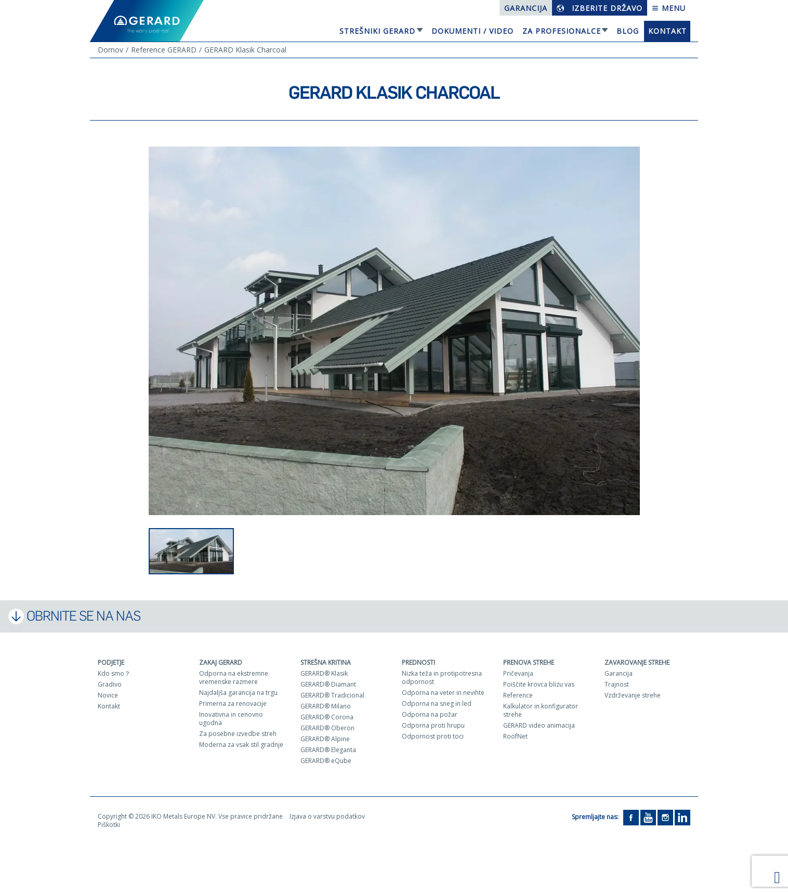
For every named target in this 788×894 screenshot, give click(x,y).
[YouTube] (648, 816)
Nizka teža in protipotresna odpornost (442, 677)
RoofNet (515, 736)
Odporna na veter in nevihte (443, 692)
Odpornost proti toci (433, 736)
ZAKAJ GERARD (220, 662)
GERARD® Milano (325, 706)
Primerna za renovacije (233, 703)
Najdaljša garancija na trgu (238, 692)
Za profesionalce (561, 31)
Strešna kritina (325, 662)
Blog (627, 31)
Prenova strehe (528, 662)
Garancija (525, 8)
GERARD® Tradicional (332, 695)
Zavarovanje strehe (637, 662)
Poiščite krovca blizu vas (538, 684)
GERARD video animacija (539, 725)
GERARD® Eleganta (328, 749)
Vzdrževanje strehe (633, 695)
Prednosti (418, 662)
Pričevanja (518, 673)
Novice (108, 695)
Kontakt (667, 31)
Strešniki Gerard (377, 31)
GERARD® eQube (325, 760)
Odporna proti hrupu (433, 725)
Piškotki (109, 824)
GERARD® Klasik (324, 673)
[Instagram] (665, 816)
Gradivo (110, 684)
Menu (669, 8)
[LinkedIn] (682, 816)
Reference (518, 695)
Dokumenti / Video (472, 31)
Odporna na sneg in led (436, 703)
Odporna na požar (429, 714)
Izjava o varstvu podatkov (327, 816)
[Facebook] (631, 816)
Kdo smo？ (114, 673)
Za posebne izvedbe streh (238, 733)
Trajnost (617, 684)
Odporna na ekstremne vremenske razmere (233, 677)
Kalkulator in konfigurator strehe (540, 710)
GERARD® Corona (326, 717)
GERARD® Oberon (327, 728)
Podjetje (111, 662)
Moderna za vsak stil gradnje (241, 744)
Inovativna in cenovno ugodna (231, 718)
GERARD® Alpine (325, 738)
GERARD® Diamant (328, 684)
